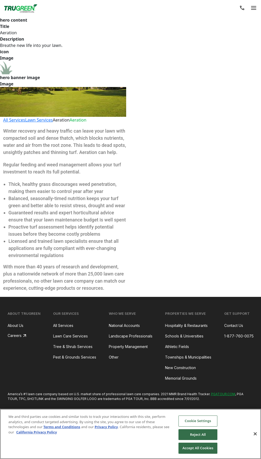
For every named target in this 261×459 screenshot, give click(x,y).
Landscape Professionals (130, 336)
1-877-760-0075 (239, 336)
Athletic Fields (177, 346)
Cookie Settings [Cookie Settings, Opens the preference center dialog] (198, 420)
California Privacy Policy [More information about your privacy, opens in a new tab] (36, 432)
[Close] (255, 434)
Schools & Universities (184, 336)
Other (114, 357)
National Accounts (124, 325)
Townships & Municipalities (188, 357)
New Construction (180, 367)
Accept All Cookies (197, 448)
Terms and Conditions (61, 426)
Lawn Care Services (70, 336)
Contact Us (233, 325)
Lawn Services (39, 120)
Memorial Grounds (181, 378)
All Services (14, 120)
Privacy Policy (106, 426)
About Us (15, 325)
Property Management (128, 346)
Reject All (198, 434)
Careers (15, 335)
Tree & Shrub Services (73, 346)
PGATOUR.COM (223, 394)
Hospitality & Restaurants (186, 325)
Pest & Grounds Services (74, 357)
